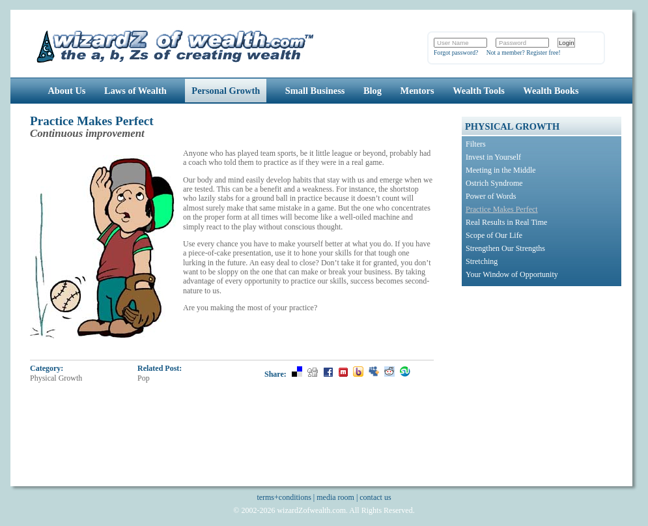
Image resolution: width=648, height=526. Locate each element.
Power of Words (491, 196)
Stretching (482, 261)
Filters (476, 144)
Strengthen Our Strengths (505, 248)
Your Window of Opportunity (512, 274)
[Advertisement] (543, 374)
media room (335, 497)
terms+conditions (284, 497)
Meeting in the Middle (501, 170)
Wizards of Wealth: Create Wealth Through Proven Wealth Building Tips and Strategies (176, 44)
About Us (66, 90)
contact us (375, 497)
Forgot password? (456, 52)
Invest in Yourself (493, 157)
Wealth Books (550, 90)
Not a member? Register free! (523, 52)
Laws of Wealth (135, 90)
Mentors (417, 90)
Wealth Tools (479, 90)
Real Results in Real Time (506, 222)
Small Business (315, 90)
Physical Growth (56, 378)
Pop (143, 378)
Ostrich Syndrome (494, 183)
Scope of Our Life (494, 235)
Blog (372, 90)
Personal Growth (225, 90)
